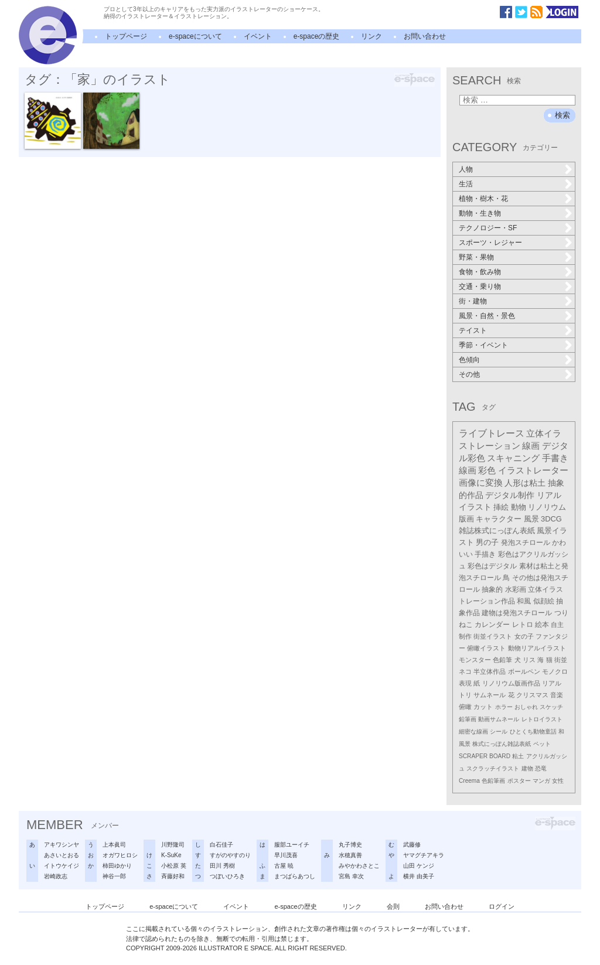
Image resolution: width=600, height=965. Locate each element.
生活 (466, 184)
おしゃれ (526, 707)
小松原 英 (173, 865)
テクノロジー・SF (488, 228)
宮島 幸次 (351, 876)
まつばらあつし (294, 876)
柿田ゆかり (117, 865)
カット (483, 706)
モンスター (475, 659)
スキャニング (513, 458)
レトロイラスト (541, 719)
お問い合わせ (425, 36)
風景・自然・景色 (487, 316)
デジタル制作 (509, 495)
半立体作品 (489, 671)
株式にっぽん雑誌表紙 (501, 744)
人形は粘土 (525, 482)
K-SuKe (171, 855)
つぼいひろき (227, 876)
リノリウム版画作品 (511, 683)
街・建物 (473, 301)
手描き (485, 554)
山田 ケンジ (418, 865)
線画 (531, 446)
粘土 (518, 756)
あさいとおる (61, 855)
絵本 (542, 624)
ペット (542, 744)
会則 (393, 906)
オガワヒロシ (120, 855)
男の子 (487, 542)
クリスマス (532, 694)
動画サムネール (498, 719)
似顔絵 (543, 601)
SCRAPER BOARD (484, 756)
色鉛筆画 (493, 781)
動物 (518, 507)
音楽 (556, 694)
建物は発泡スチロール (517, 612)
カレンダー (492, 624)
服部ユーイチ (291, 844)
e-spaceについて (195, 36)
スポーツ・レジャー (490, 242)
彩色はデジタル (492, 566)
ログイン (501, 906)
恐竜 (541, 768)
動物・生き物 (480, 213)
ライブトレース (491, 433)
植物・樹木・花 (483, 199)
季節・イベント (483, 345)
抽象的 (492, 589)
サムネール (489, 694)
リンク (371, 36)
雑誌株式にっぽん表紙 (497, 530)
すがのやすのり (230, 855)
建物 (527, 768)
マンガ (541, 781)
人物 (466, 169)
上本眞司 (114, 844)
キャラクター (498, 518)
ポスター (519, 781)
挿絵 (501, 507)
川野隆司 (173, 844)
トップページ (126, 36)
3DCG (551, 518)
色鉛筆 (502, 659)
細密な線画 (473, 731)
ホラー (504, 707)
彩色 (487, 470)
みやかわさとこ (359, 865)
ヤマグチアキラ (423, 855)
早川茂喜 (286, 855)
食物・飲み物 (480, 272)
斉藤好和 (173, 876)
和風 (524, 601)
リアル (551, 683)
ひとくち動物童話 (533, 731)
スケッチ (551, 707)
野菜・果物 (476, 257)
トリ (465, 694)
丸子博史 (350, 844)
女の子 (524, 636)
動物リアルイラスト (537, 648)
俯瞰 (465, 706)
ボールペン (524, 671)
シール (498, 731)
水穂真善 (350, 855)
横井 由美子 (418, 876)
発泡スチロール (525, 542)
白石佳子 (221, 844)
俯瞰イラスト (486, 648)
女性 (558, 781)
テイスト (473, 330)
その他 (469, 374)
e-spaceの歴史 (317, 36)
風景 (531, 518)
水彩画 (515, 589)
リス (529, 659)
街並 (560, 659)
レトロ (522, 624)
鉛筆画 (467, 719)
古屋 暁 (284, 865)
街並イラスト (492, 636)
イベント (258, 36)
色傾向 (469, 360)
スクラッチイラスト (492, 768)
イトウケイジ (61, 865)
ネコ (465, 671)
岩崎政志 (55, 876)
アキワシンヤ (61, 844)
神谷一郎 (114, 876)
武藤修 (412, 844)
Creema (469, 781)
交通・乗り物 (480, 286)
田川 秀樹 (222, 865)
